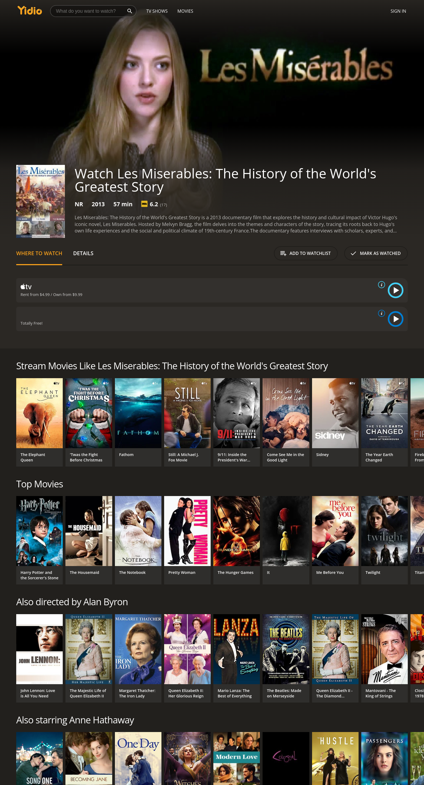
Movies (185, 11)
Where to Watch (39, 253)
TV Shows (157, 11)
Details (83, 253)
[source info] (380, 284)
